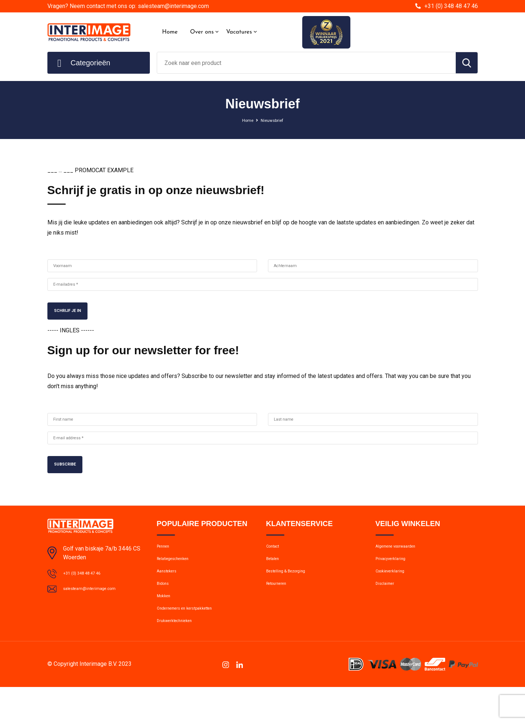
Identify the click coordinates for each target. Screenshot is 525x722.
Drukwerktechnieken (181, 654)
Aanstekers (170, 591)
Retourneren (281, 607)
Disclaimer (388, 607)
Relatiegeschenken (179, 576)
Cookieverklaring (395, 591)
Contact (275, 560)
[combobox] (306, 62)
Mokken (166, 623)
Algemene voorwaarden (404, 560)
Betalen (275, 576)
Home (170, 32)
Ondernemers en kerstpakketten (195, 639)
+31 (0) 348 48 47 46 (451, 6)
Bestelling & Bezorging (293, 591)
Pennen (166, 560)
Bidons (165, 607)
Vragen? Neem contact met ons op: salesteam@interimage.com (128, 6)
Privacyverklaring (395, 576)
